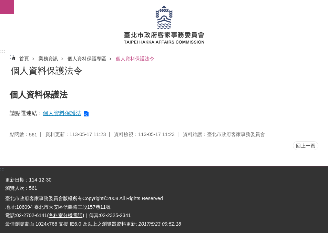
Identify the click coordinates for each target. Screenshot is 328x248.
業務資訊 (48, 58)
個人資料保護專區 (87, 58)
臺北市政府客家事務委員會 (164, 24)
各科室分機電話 (65, 215)
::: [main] (12, 57)
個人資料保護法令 (135, 58)
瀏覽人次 (14, 188)
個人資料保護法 (62, 113)
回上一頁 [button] (305, 145)
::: (3, 51)
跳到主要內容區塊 (3, 3)
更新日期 (14, 180)
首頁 (24, 58)
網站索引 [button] (7, 7)
